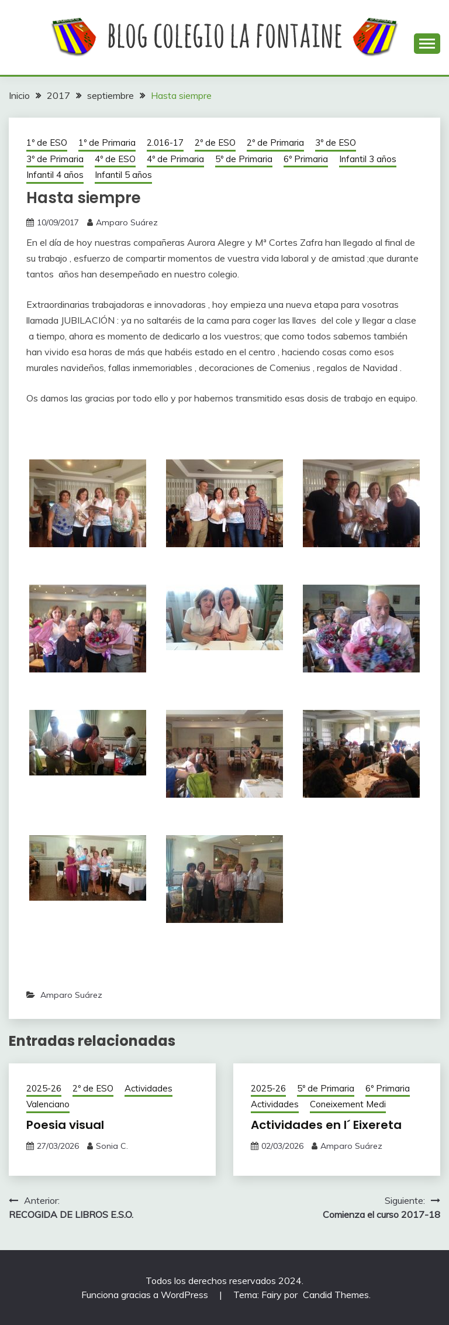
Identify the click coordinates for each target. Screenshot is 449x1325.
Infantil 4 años (55, 174)
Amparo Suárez (127, 222)
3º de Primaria (55, 158)
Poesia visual (65, 1125)
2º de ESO (215, 142)
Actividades (148, 1088)
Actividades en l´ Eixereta (326, 1125)
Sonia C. (112, 1146)
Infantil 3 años (367, 158)
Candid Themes (336, 1294)
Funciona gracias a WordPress (145, 1294)
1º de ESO (46, 142)
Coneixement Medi (348, 1104)
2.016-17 (165, 142)
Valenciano (48, 1104)
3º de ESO (335, 142)
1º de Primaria (107, 142)
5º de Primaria (243, 158)
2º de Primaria (275, 142)
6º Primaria (306, 158)
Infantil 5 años (123, 174)
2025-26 (43, 1088)
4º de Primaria (175, 158)
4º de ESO (115, 158)
